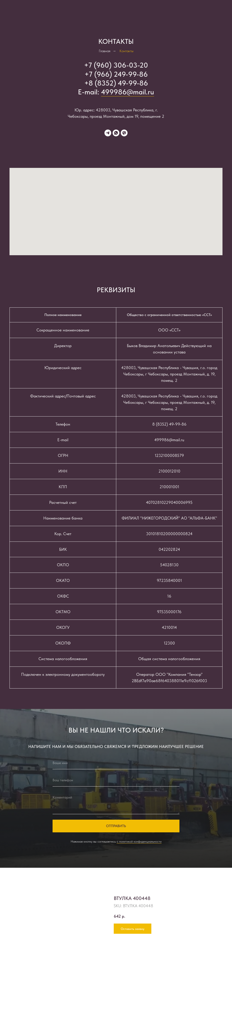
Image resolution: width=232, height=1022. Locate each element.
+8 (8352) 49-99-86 (116, 83)
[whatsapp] (116, 133)
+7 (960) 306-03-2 (114, 65)
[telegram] (107, 133)
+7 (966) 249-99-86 (116, 74)
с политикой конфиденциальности (139, 841)
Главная (104, 51)
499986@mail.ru (127, 92)
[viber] (124, 133)
